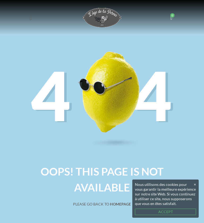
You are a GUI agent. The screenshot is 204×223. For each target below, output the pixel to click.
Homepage (120, 204)
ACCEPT (165, 211)
